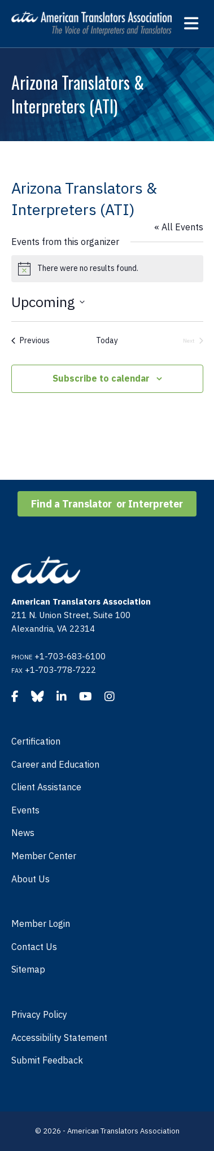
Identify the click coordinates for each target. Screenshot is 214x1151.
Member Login (40, 923)
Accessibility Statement (59, 1037)
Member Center (43, 855)
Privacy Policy (39, 1014)
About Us (30, 879)
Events (25, 810)
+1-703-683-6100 (70, 656)
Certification (35, 741)
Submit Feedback (47, 1060)
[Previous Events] (30, 340)
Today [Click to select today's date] (107, 340)
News (22, 832)
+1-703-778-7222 (60, 669)
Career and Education (55, 764)
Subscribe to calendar (101, 378)
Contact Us (34, 946)
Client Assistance (46, 787)
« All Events (178, 227)
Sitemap (28, 969)
